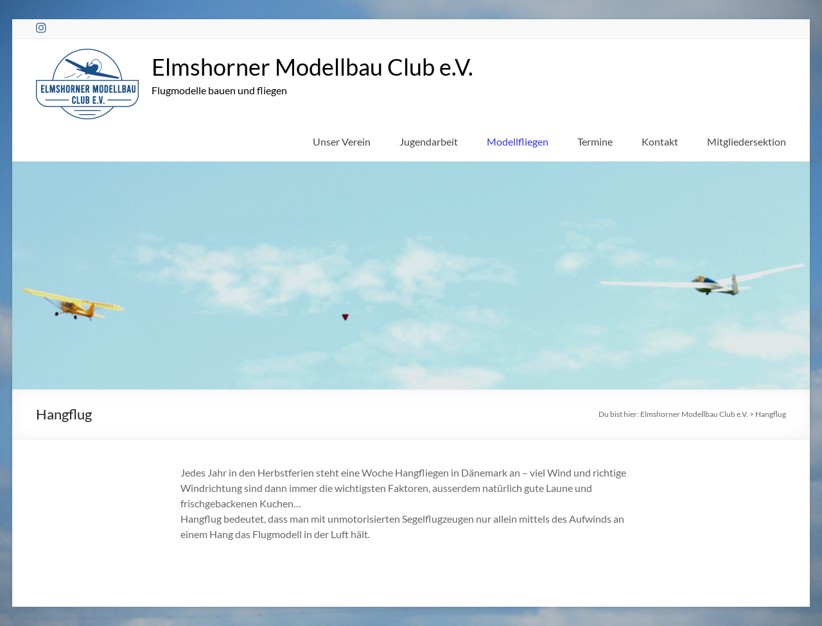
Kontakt (660, 141)
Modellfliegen (517, 141)
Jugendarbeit (428, 141)
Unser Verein (342, 141)
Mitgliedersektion (746, 141)
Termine (595, 141)
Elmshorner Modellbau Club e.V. (312, 67)
